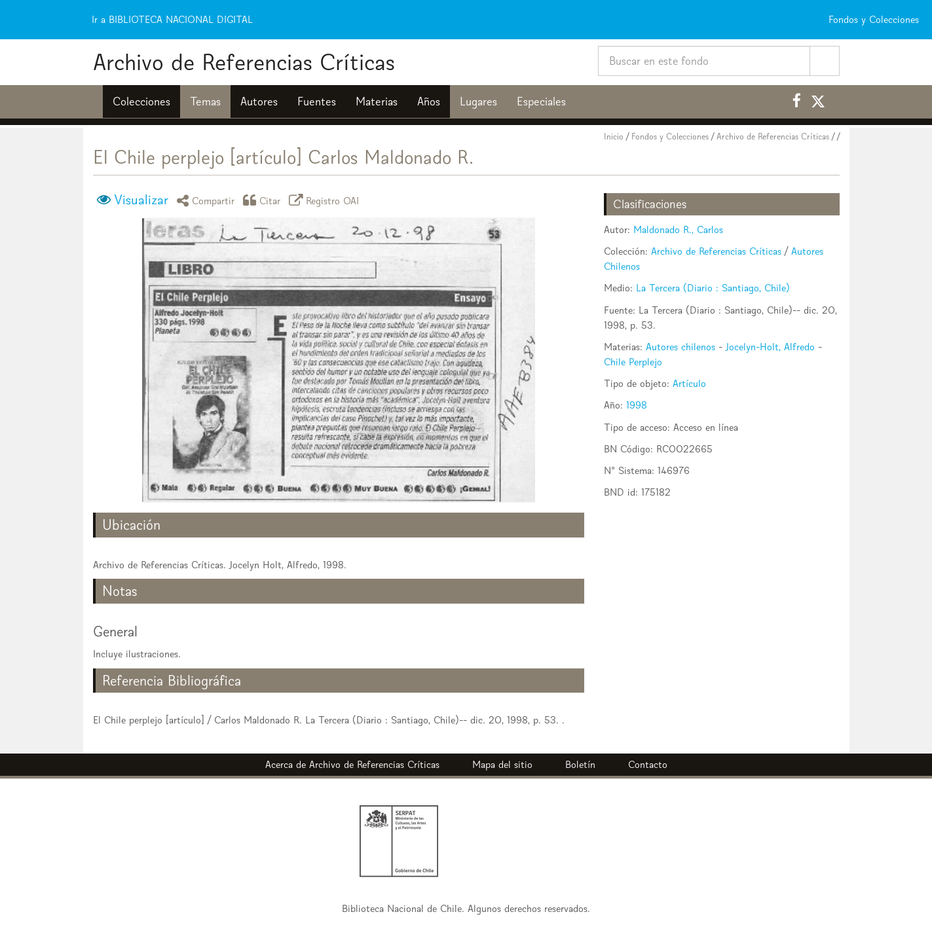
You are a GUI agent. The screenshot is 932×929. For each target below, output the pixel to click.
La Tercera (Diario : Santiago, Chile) (713, 288)
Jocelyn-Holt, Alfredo (770, 346)
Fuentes (316, 101)
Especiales (541, 101)
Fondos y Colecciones (670, 136)
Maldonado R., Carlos (678, 229)
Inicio (614, 136)
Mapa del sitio (502, 764)
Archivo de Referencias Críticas (244, 62)
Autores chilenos (680, 346)
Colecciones (141, 101)
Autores (259, 101)
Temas (205, 101)
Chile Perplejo (633, 361)
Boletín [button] (580, 764)
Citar (264, 200)
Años (428, 101)
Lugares (478, 101)
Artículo (689, 383)
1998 (636, 405)
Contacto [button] (647, 764)
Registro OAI (326, 200)
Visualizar (141, 199)
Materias (377, 101)
